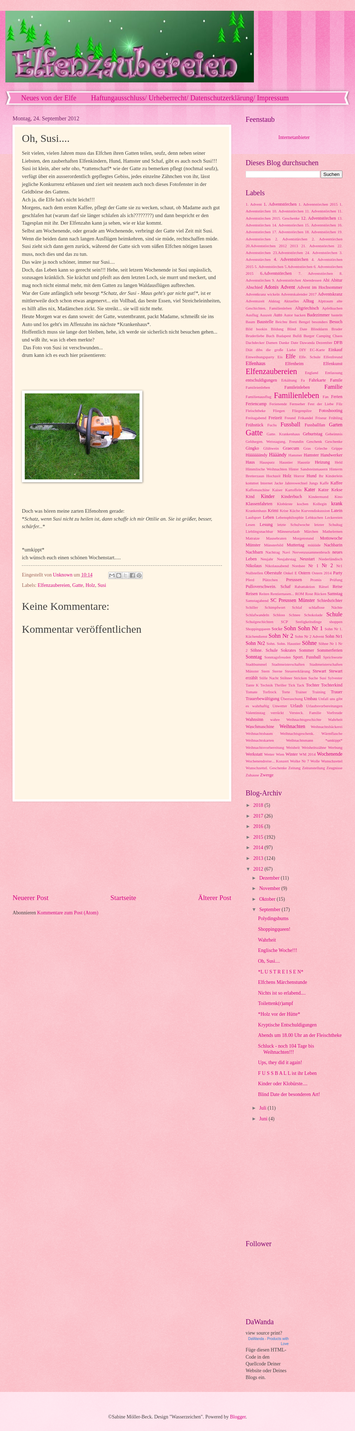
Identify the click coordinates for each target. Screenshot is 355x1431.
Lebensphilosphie (290, 517)
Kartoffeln (293, 490)
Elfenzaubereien (54, 585)
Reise (337, 586)
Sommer (306, 650)
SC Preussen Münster (292, 600)
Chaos (337, 336)
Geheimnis (333, 434)
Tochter (313, 685)
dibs (259, 350)
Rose (309, 594)
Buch (270, 336)
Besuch (335, 321)
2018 (258, 805)
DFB (338, 342)
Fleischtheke (256, 410)
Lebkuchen (314, 517)
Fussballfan (314, 424)
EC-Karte (317, 350)
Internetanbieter (293, 137)
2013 (294, 246)
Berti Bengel (299, 322)
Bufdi (297, 336)
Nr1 (339, 566)
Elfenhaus (255, 363)
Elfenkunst (332, 363)
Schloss (279, 615)
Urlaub (296, 705)
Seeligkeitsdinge (308, 621)
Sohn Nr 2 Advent (309, 636)
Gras (307, 448)
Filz (339, 404)
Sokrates (288, 650)
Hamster (311, 455)
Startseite (123, 897)
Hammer (295, 455)
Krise (284, 510)
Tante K (252, 685)
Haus (250, 462)
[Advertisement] (122, 847)
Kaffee (336, 482)
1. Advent (254, 204)
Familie (333, 386)
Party (337, 572)
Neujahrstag (286, 559)
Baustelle (265, 321)
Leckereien (333, 517)
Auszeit (266, 315)
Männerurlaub (289, 531)
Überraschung (292, 699)
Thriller (280, 685)
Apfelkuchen (332, 308)
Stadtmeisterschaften (288, 664)
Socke (276, 628)
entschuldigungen (261, 380)
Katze (323, 489)
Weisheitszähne (314, 747)
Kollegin (320, 504)
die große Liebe (281, 350)
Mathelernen (332, 531)
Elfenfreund (332, 357)
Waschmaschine (260, 726)
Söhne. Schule (264, 650)
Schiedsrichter (329, 600)
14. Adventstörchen (287, 225)
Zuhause (252, 775)
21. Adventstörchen (317, 246)
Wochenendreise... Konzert (267, 761)
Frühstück (255, 424)
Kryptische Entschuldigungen (287, 1025)
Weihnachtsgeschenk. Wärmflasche (311, 733)
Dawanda (307, 342)
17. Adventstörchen (287, 232)
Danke (284, 342)
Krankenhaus (256, 510)
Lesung (266, 524)
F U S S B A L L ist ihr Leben (287, 1073)
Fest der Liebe (320, 404)
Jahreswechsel (296, 483)
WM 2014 (307, 754)
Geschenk (314, 441)
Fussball (290, 424)
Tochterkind (331, 685)
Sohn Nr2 (255, 643)
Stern (265, 671)
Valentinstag (255, 712)
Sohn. (270, 643)
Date (294, 342)
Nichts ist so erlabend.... (282, 993)
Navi (286, 552)
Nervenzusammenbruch (311, 552)
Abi (326, 280)
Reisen (252, 593)
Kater (309, 489)
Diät (249, 350)
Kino (338, 496)
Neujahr (267, 559)
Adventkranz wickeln (263, 294)
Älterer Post (214, 897)
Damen (272, 342)
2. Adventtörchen (327, 239)
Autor (288, 315)
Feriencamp (256, 403)
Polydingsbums (273, 918)
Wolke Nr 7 (299, 761)
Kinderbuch (291, 496)
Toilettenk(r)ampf (275, 1003)
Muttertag (295, 544)
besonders (319, 322)
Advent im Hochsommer (319, 287)
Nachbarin (333, 544)
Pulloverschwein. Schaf (268, 586)
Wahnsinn (254, 719)
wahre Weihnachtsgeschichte (295, 719)
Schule (334, 614)
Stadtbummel (256, 664)
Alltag (308, 300)
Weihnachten (293, 726)
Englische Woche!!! (277, 950)
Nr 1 (313, 565)
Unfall (323, 699)
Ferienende (278, 404)
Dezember (324, 342)
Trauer (336, 691)
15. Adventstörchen (320, 225)
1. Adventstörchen (280, 204)
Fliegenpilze (302, 410)
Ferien (336, 396)
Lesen (250, 524)
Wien (280, 754)
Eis (280, 357)
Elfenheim (294, 363)
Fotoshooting (331, 410)
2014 (258, 847)
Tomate (251, 692)
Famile (336, 380)
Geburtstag (312, 433)
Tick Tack (296, 685)
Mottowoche (331, 538)
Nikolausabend (277, 566)
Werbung (335, 747)
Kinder (267, 496)
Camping (323, 336)
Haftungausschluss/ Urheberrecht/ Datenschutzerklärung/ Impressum (190, 98)
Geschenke (333, 441)
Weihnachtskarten (260, 740)
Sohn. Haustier (288, 643)
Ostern (304, 572)
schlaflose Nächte (325, 607)
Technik (266, 685)
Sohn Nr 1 (310, 628)
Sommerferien (329, 650)
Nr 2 (327, 565)
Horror (299, 476)
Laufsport (253, 517)
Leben (268, 517)
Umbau (310, 698)
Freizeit (275, 417)
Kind (250, 496)
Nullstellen (254, 573)
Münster (253, 544)
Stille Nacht (269, 678)
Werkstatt (254, 754)
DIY (302, 350)
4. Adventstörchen (291, 259)
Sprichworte (332, 657)
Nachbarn (254, 552)
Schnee (294, 615)
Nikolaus (254, 565)
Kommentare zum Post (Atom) (68, 912)
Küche (295, 510)
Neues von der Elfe (48, 98)
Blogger (238, 1417)
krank (336, 503)
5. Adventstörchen (269, 266)
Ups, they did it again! (280, 1062)
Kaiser (277, 490)
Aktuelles (291, 301)
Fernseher (298, 404)
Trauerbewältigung (262, 698)
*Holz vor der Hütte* (279, 1014)
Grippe (336, 448)
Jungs (313, 483)
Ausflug (252, 315)
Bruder (336, 329)
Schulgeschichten (259, 621)
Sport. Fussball (307, 657)
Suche (313, 678)
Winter (291, 754)
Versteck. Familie (305, 712)
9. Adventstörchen (286, 280)
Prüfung (336, 580)
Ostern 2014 (321, 573)
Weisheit (293, 747)
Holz (90, 585)
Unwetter (280, 706)
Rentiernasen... (282, 594)
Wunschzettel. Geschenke (266, 768)
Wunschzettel (331, 761)
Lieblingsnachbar (259, 531)
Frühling (335, 418)
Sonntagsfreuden (277, 657)
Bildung (277, 329)
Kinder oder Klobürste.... (282, 1083)
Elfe (291, 356)
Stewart (319, 671)
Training (319, 692)
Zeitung (294, 768)
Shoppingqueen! (274, 929)
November (270, 888)
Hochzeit (273, 476)
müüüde (314, 545)
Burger (309, 336)
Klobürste (285, 504)
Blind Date (297, 329)
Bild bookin (256, 329)
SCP (284, 621)
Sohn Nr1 (333, 636)
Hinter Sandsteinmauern (308, 469)
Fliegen (279, 410)
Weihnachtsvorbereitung (265, 747)
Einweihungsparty (260, 357)
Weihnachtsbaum (259, 733)
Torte (286, 692)
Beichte (281, 322)
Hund (312, 475)
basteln (336, 315)
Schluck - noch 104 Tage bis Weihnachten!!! (286, 1049)
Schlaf (297, 607)
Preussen (294, 579)
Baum (250, 322)
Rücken (320, 594)
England (311, 372)
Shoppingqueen (258, 629)
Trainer (301, 692)
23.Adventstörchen (288, 252)
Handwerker (331, 455)
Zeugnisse (334, 768)
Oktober (268, 899)
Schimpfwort (275, 607)
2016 (258, 826)
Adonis (271, 287)
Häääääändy (257, 455)
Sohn (290, 628)
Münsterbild (273, 545)
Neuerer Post (30, 897)
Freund (289, 418)
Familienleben (296, 395)
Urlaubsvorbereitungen (324, 706)
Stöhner (286, 678)
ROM (299, 594)
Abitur (336, 280)
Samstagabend (257, 600)
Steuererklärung (297, 671)
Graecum (291, 448)
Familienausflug (258, 396)
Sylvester (335, 678)
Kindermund (318, 496)
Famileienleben (258, 387)
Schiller (252, 607)
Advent (287, 287)
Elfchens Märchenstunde (282, 982)
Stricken (300, 678)
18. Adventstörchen (320, 232)
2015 (258, 837)
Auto (277, 314)
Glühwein (271, 448)
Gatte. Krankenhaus (283, 434)
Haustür (304, 462)
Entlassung (333, 372)
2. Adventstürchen (291, 239)
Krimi (273, 510)
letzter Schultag (328, 524)
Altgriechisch (307, 308)
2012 (283, 246)
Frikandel (305, 418)
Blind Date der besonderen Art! (289, 1094)
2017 (258, 816)
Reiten (264, 594)
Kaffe (324, 483)
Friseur (320, 418)
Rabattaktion (305, 586)
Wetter (269, 754)
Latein (336, 510)
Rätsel (324, 586)
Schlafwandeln (257, 615)
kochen (302, 504)
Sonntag (254, 657)
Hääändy (278, 455)
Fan (326, 396)
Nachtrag (272, 552)
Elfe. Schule (310, 357)
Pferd (250, 580)
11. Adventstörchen (320, 211)
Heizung (322, 462)
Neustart (307, 558)
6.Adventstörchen (276, 273)
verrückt (277, 712)
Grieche (321, 448)
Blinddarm (319, 329)
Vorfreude (334, 712)
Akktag (274, 301)
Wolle (315, 761)
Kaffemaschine (258, 490)
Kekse (336, 489)
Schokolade (313, 615)
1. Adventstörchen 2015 (318, 204)
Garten (335, 424)
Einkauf (335, 349)
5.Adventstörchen (298, 266)
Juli (263, 1108)
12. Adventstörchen (318, 218)
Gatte (77, 585)
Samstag (334, 593)
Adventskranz (330, 294)
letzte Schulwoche (293, 524)
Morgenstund (303, 538)
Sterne (277, 671)
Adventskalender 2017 (299, 294)
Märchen (311, 531)
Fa (303, 380)
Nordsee (298, 566)
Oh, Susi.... (269, 961)
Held (338, 462)
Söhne (309, 643)
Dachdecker (255, 342)
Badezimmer (318, 314)
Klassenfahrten (259, 503)
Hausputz (267, 462)
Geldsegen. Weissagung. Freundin (274, 441)
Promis (315, 580)
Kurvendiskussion (315, 510)
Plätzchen (270, 580)
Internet (266, 483)
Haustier (286, 462)
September (270, 909)
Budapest (283, 336)
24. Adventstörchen (321, 252)
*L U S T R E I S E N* (280, 972)
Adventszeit (255, 301)
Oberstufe (273, 572)
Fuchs (271, 425)
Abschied (254, 287)
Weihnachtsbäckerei (326, 726)
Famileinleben (297, 387)
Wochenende (329, 754)
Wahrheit (335, 719)
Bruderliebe (255, 336)
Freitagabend (256, 418)
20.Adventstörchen (261, 246)
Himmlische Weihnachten (266, 469)
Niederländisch (330, 559)
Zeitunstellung (313, 768)
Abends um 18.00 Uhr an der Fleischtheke (299, 1035)
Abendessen (311, 280)
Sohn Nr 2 (281, 635)
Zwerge (267, 774)
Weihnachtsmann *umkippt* (314, 740)
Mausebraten (276, 538)
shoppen (335, 621)
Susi (102, 585)
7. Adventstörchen (315, 273)
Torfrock (269, 692)
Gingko (252, 448)
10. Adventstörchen (287, 211)
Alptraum (325, 301)
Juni (264, 1118)
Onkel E (290, 573)
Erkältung (289, 380)
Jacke (278, 483)
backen (300, 315)
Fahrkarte (317, 380)
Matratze (253, 538)
